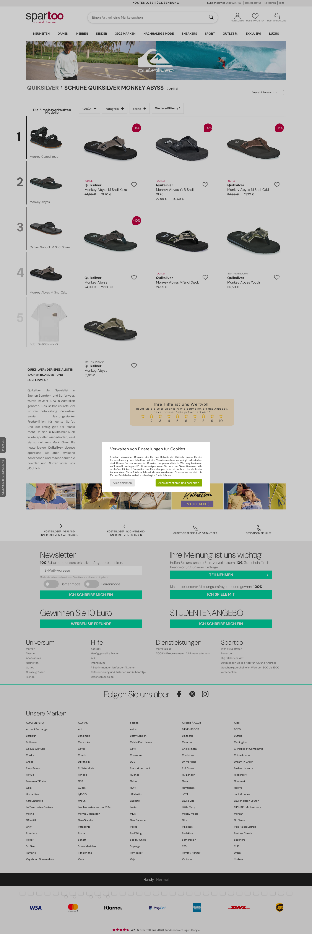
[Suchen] (211, 17)
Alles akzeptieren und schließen (178, 483)
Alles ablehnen (122, 483)
